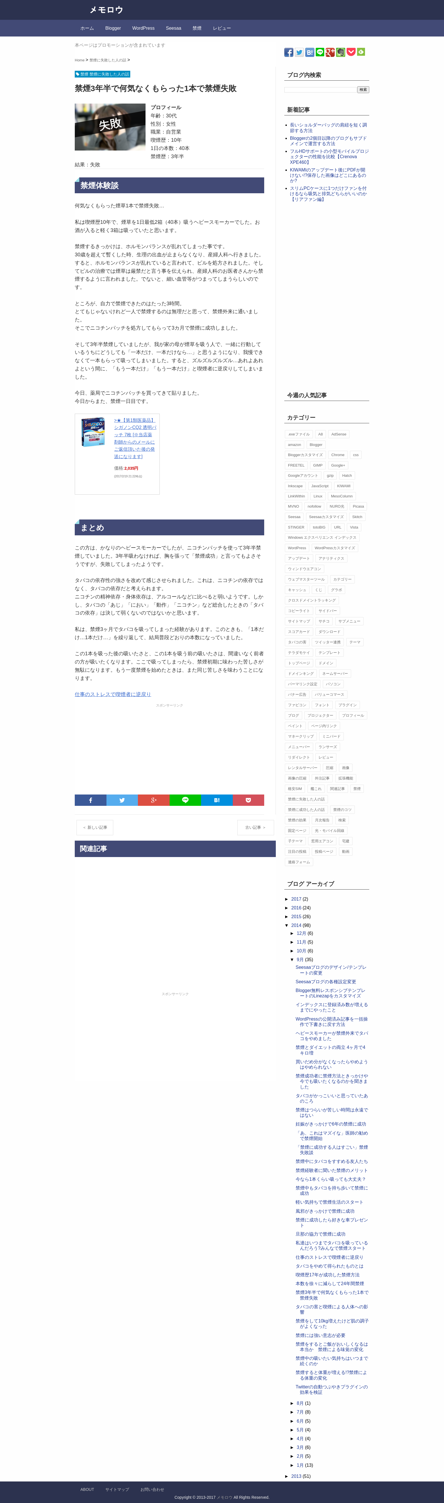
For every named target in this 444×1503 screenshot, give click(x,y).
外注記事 (322, 778)
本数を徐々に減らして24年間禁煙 (330, 1283)
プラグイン (347, 705)
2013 (297, 1476)
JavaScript (320, 486)
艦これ (316, 789)
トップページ (299, 663)
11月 (302, 942)
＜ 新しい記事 (94, 827)
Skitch (357, 517)
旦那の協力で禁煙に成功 (320, 1234)
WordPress (143, 28)
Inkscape (295, 486)
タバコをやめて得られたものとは (330, 1266)
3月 (301, 1447)
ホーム (87, 28)
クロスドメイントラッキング (312, 600)
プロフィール (353, 715)
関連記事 (337, 789)
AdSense (338, 434)
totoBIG (319, 527)
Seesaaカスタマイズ (326, 517)
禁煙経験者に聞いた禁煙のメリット (332, 1170)
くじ (318, 590)
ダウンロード (330, 632)
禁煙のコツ (342, 810)
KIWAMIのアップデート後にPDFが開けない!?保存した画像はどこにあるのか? (328, 175)
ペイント (295, 726)
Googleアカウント (303, 475)
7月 (301, 1412)
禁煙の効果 (297, 820)
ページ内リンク (324, 726)
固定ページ (297, 830)
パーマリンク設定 (302, 684)
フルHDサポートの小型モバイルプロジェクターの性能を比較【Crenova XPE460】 (329, 156)
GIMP (318, 465)
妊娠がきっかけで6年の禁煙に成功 (331, 1124)
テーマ (354, 642)
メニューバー (299, 747)
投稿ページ (324, 851)
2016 (297, 907)
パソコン (333, 684)
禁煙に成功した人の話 (306, 810)
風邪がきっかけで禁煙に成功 (325, 1211)
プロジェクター (320, 715)
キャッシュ (297, 590)
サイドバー (328, 611)
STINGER (296, 527)
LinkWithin (296, 496)
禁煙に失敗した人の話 (306, 799)
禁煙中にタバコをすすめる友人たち (332, 1161)
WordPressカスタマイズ (335, 548)
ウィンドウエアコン (304, 569)
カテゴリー (342, 579)
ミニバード (331, 736)
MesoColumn (342, 496)
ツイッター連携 (328, 642)
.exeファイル (299, 434)
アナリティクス (331, 558)
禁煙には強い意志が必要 (320, 1335)
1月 (301, 1465)
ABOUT (87, 1489)
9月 (301, 959)
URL (337, 527)
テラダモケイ (299, 652)
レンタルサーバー (302, 768)
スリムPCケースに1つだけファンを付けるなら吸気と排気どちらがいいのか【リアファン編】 (328, 193)
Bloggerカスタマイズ (305, 455)
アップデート (299, 558)
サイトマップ (299, 621)
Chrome (337, 455)
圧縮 (329, 768)
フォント (322, 705)
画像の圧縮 (297, 778)
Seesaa (173, 28)
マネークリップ (301, 736)
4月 (301, 1438)
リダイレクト (299, 757)
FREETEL (296, 465)
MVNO (293, 506)
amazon (294, 445)
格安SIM (295, 789)
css (356, 455)
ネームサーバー (335, 673)
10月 (302, 950)
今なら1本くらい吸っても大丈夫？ (331, 1179)
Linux (317, 496)
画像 (345, 768)
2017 (297, 899)
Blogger (113, 28)
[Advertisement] (169, 749)
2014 (297, 925)
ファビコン (297, 705)
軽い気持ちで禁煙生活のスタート (330, 1202)
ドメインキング (301, 673)
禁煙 (197, 28)
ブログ (293, 715)
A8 (320, 434)
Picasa (358, 506)
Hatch (347, 475)
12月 (302, 933)
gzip (330, 475)
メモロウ (224, 1497)
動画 (345, 851)
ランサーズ (328, 747)
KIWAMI (344, 486)
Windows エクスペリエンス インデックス (322, 537)
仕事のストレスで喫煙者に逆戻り (113, 694)
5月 (301, 1429)
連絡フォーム (299, 862)
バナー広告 (297, 694)
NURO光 (337, 506)
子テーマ (295, 841)
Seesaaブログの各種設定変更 (326, 981)
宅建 (345, 841)
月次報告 (322, 820)
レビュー (222, 28)
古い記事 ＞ (255, 827)
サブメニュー (349, 621)
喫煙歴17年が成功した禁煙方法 (328, 1274)
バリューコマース (329, 694)
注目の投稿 (297, 851)
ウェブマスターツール (306, 579)
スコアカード (299, 632)
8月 (301, 1403)
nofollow (314, 506)
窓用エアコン (322, 841)
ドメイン (326, 663)
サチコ (324, 621)
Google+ (338, 465)
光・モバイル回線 (329, 830)
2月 (301, 1456)
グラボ (336, 590)
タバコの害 (297, 642)
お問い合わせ (152, 1489)
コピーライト (299, 611)
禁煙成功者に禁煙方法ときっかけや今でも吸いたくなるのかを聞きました (332, 1081)
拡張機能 (345, 778)
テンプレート (330, 652)
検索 (342, 820)
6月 (301, 1421)
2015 (297, 916)
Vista (354, 527)
